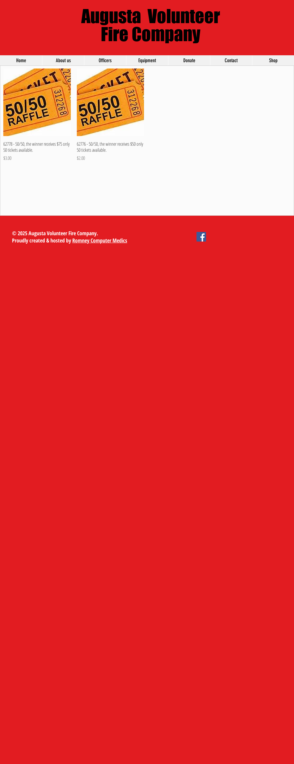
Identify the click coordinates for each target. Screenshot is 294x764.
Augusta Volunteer (150, 16)
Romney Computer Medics (99, 240)
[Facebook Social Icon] (201, 237)
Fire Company (150, 34)
